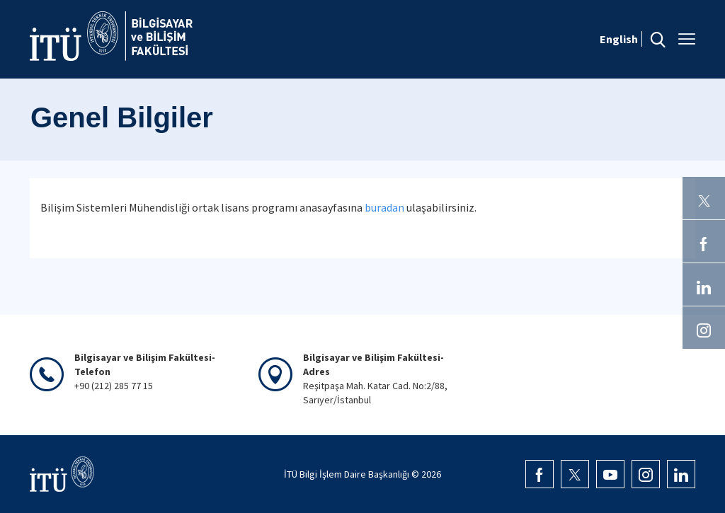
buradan (384, 207)
